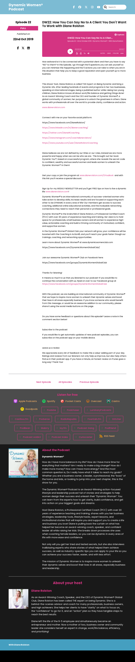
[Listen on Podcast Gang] (27, 439)
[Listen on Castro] (33, 412)
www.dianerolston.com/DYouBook (97, 175)
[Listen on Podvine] (76, 412)
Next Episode (43, 382)
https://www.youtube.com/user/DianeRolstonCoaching (70, 142)
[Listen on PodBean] (70, 430)
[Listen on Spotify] (56, 403)
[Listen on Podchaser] (98, 412)
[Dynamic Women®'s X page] (85, 8)
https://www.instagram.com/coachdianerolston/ (67, 137)
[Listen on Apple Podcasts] (31, 403)
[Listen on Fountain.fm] (27, 430)
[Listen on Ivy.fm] (108, 430)
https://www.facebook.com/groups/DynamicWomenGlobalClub (74, 283)
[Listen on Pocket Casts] (80, 403)
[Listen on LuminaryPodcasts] (29, 421)
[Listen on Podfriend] (52, 439)
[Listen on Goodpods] (54, 412)
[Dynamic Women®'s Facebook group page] (78, 8)
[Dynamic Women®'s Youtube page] (97, 8)
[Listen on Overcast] (104, 403)
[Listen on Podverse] (81, 421)
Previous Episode (89, 382)
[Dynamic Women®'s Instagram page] (90, 8)
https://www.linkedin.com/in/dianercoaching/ (65, 127)
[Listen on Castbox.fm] (58, 421)
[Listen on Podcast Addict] (77, 439)
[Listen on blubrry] (90, 430)
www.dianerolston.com (53, 107)
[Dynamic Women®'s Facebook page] (74, 8)
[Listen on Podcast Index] (105, 439)
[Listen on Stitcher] (49, 430)
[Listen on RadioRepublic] (105, 421)
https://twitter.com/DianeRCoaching (60, 132)
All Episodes (65, 382)
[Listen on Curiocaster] (55, 448)
